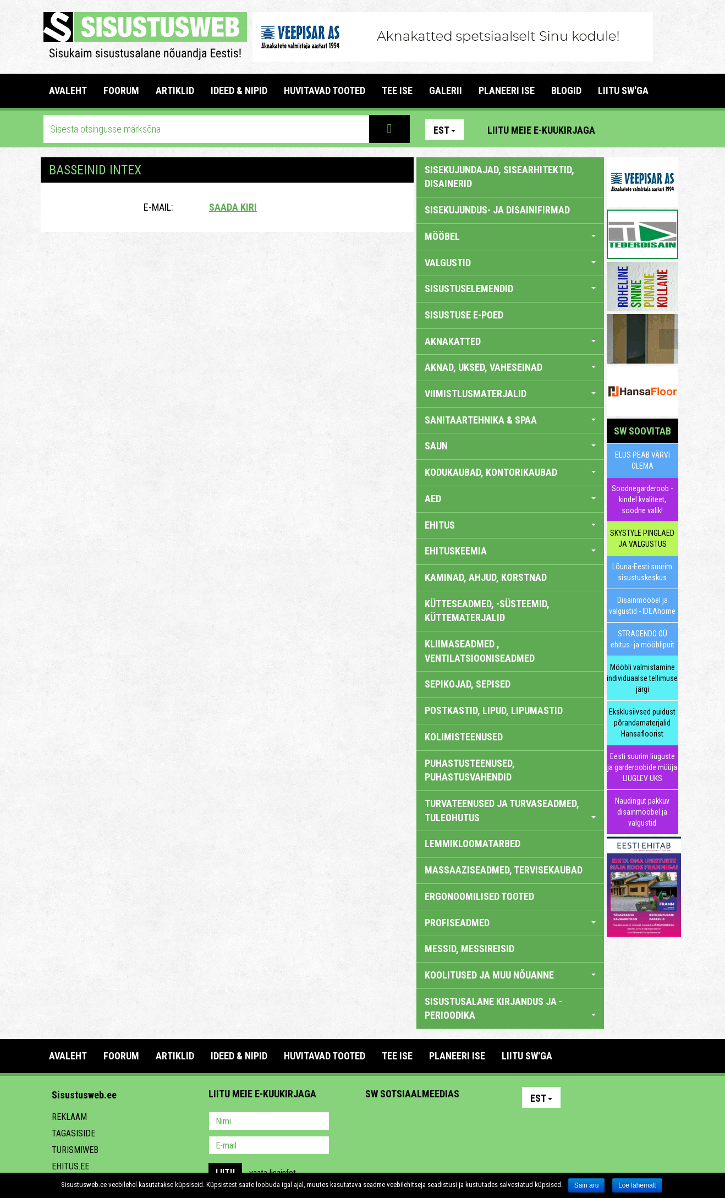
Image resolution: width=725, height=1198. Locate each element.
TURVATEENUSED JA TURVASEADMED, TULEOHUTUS (510, 810)
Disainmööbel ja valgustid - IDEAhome (642, 606)
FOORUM (121, 90)
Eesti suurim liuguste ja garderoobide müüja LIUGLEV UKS (642, 767)
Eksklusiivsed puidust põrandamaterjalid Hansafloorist (642, 722)
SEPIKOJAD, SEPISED (467, 684)
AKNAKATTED (510, 341)
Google (470, 1122)
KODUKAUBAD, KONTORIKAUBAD (510, 472)
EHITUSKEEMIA (510, 551)
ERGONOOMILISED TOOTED (479, 896)
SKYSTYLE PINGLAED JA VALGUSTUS (642, 538)
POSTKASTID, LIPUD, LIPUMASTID (494, 710)
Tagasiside (73, 1133)
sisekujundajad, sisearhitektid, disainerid (499, 177)
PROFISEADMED (510, 922)
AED (510, 498)
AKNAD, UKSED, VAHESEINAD (510, 367)
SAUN (510, 446)
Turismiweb (75, 1150)
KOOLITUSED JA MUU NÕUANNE (510, 975)
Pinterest (619, 129)
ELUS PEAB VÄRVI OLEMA (642, 460)
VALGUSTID (510, 262)
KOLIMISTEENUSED (464, 737)
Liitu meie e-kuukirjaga (541, 130)
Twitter (446, 1122)
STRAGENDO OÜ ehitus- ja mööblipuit (642, 639)
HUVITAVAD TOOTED (324, 90)
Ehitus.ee (70, 1166)
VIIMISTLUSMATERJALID (510, 393)
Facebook (643, 129)
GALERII (445, 90)
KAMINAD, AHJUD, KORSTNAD (486, 577)
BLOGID (566, 90)
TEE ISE (397, 90)
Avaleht (68, 90)
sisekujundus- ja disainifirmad (497, 210)
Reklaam (69, 1117)
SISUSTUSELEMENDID (510, 288)
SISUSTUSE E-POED (464, 315)
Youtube (667, 129)
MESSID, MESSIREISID (469, 948)
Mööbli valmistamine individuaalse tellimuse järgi (642, 678)
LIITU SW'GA (623, 90)
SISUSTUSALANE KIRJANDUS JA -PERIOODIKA (510, 1008)
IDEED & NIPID (239, 90)
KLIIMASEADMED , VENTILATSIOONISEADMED (480, 651)
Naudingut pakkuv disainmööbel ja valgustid (642, 811)
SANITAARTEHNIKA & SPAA (510, 420)
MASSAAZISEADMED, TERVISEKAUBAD (504, 870)
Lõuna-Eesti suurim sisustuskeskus (642, 572)
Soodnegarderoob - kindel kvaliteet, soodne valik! (642, 499)
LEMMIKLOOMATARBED (472, 843)
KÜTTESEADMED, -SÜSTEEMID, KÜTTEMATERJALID (487, 611)
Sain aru (586, 1185)
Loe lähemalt (637, 1185)
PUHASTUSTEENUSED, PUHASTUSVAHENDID (470, 770)
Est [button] (444, 130)
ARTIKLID (175, 90)
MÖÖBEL (510, 236)
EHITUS (510, 525)
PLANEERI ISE (507, 90)
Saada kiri (233, 207)
